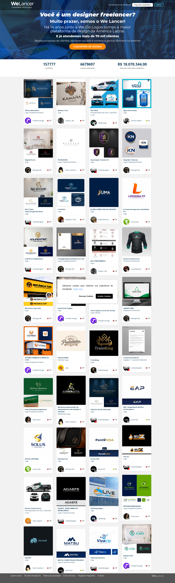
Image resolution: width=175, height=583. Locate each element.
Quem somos (16, 576)
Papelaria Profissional (131, 310)
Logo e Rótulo (96, 313)
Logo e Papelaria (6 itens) (34, 113)
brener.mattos (136, 121)
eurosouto (135, 222)
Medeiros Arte (71, 219)
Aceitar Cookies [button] (104, 296)
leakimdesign (103, 370)
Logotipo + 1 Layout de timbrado (135, 360)
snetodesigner (103, 170)
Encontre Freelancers (32, 576)
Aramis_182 (70, 121)
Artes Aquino (37, 521)
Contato (101, 576)
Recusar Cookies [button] (86, 296)
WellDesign (102, 123)
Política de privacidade (52, 576)
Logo (59, 113)
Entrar (158, 5)
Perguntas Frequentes (86, 576)
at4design (102, 518)
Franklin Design (38, 121)
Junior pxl (134, 420)
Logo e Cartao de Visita (66, 513)
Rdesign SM (37, 170)
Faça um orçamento (143, 5)
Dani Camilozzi (71, 170)
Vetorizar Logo (63, 360)
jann (67, 368)
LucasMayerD (136, 269)
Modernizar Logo (64, 414)
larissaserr (37, 420)
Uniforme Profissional (131, 261)
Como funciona (69, 576)
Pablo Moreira (103, 219)
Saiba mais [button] (78, 289)
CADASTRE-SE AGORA (87, 46)
